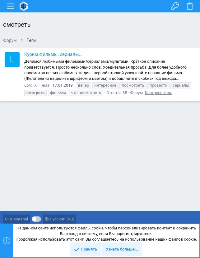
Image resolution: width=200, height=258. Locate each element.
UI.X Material (16, 219)
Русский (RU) (59, 219)
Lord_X (30, 85)
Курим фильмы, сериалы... (53, 54)
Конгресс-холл (158, 92)
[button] (10, 6)
